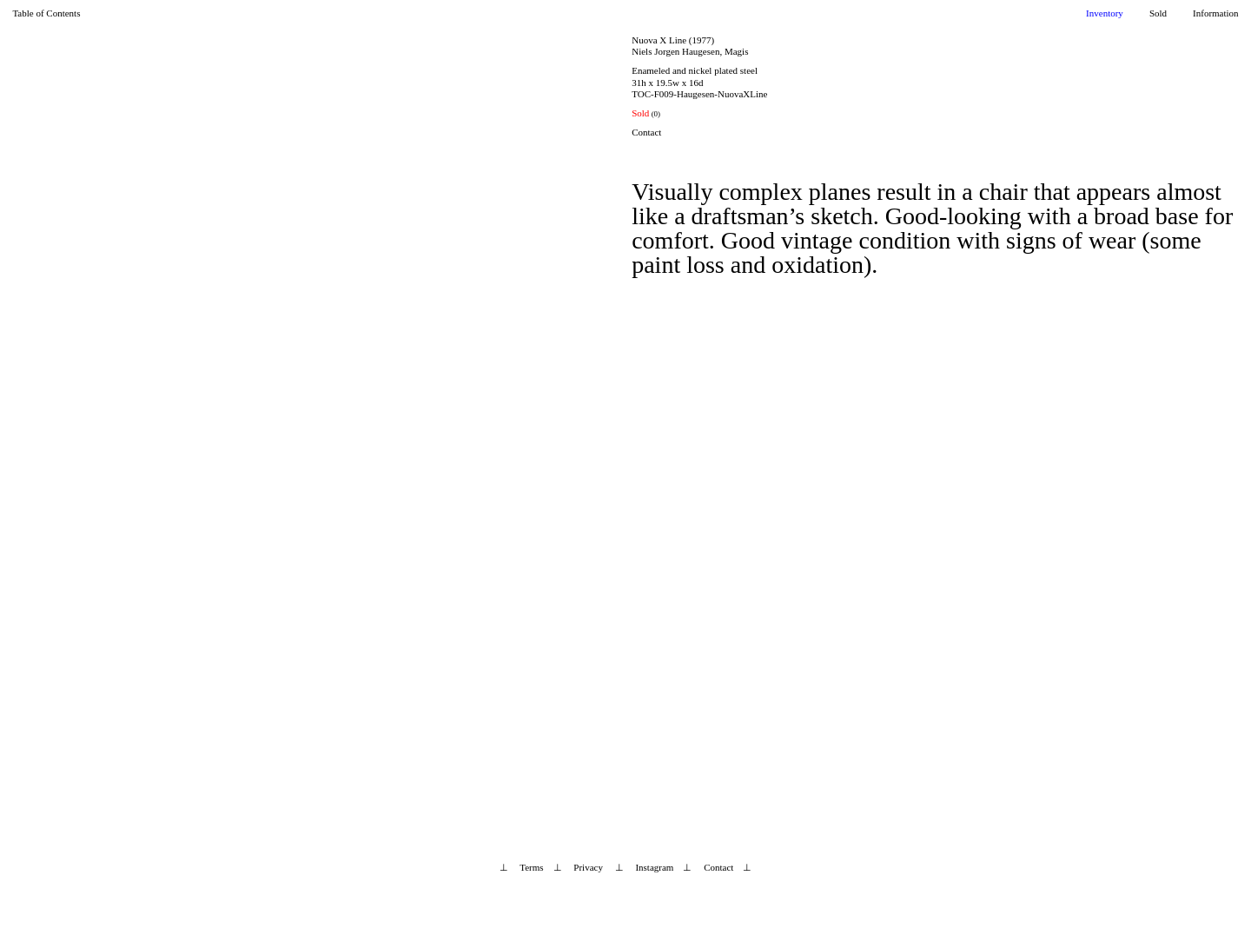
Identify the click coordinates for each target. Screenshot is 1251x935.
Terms (531, 867)
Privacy (588, 867)
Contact (646, 132)
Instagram (654, 867)
